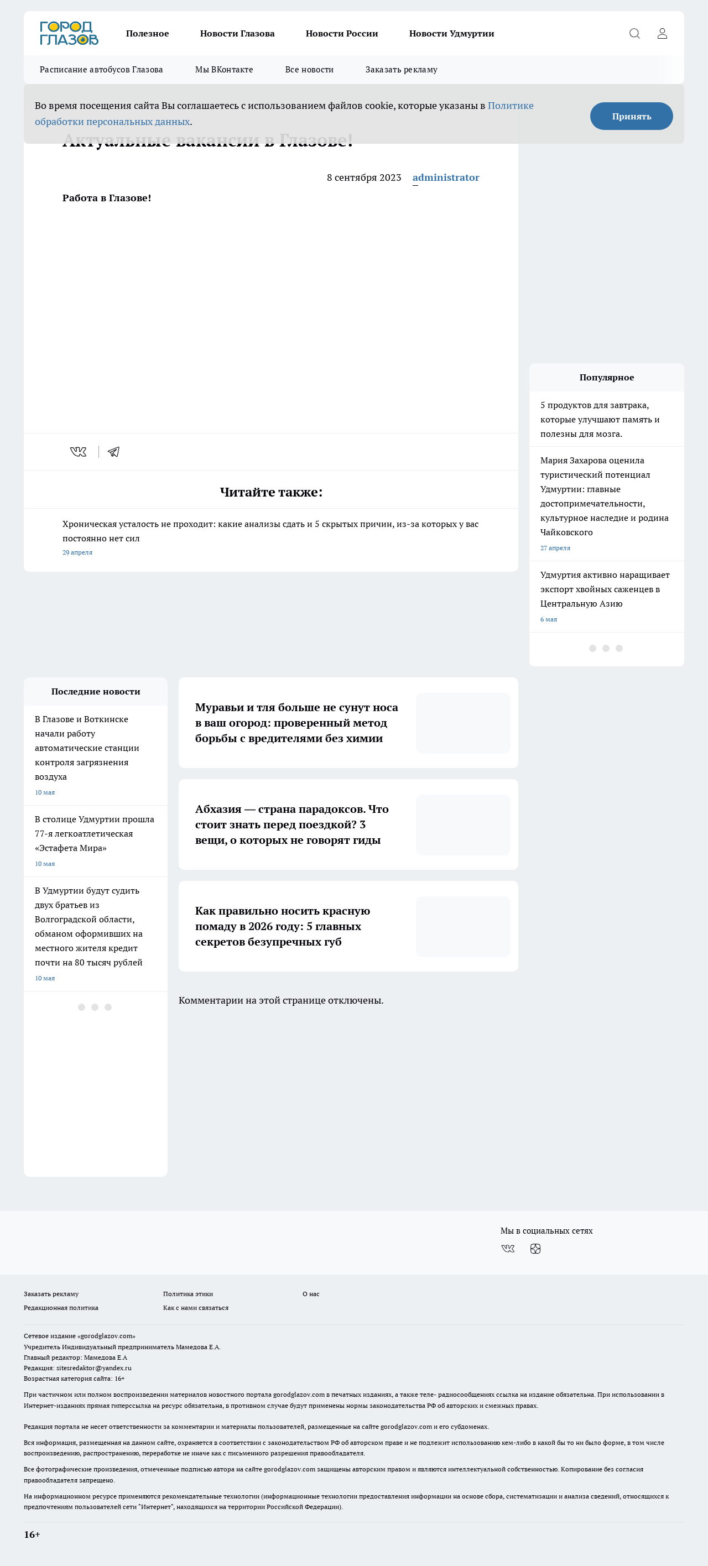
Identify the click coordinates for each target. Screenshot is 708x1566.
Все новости (309, 69)
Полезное (147, 33)
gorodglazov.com (299, 1394)
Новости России (342, 33)
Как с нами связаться (195, 1307)
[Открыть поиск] (634, 33)
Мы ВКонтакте (224, 69)
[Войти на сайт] (662, 33)
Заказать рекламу (402, 69)
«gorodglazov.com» (106, 1336)
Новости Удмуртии (451, 33)
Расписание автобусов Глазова (101, 69)
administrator (446, 177)
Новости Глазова (237, 33)
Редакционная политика (61, 1307)
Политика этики (188, 1294)
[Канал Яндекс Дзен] (535, 1249)
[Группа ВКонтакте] (508, 1249)
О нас (311, 1294)
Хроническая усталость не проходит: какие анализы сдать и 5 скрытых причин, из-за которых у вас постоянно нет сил (271, 539)
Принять (632, 116)
